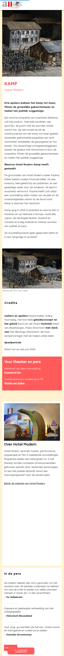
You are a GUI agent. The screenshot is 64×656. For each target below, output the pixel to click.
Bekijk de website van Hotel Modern (24, 483)
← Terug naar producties (21, 651)
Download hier (12, 372)
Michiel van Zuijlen (14, 383)
